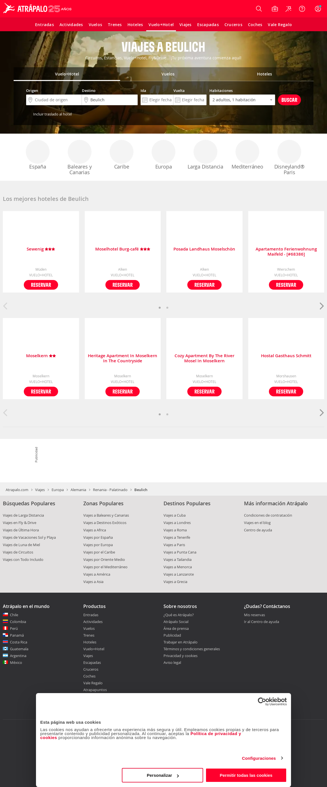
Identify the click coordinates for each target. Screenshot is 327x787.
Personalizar (163, 775)
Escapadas (92, 662)
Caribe (121, 155)
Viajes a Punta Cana (180, 552)
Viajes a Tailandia (178, 559)
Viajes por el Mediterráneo (105, 566)
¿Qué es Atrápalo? (179, 614)
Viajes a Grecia (175, 581)
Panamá (17, 635)
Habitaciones (221, 90)
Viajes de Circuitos (18, 552)
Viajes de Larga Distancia (23, 515)
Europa (163, 155)
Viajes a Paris (174, 544)
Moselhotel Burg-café (122, 249)
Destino (88, 90)
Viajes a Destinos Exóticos (104, 522)
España (38, 155)
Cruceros (90, 669)
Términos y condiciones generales (192, 648)
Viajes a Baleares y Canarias (106, 515)
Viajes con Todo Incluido (23, 559)
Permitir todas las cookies (246, 775)
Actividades (93, 621)
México (16, 662)
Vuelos (89, 628)
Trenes (88, 635)
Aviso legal (172, 662)
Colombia (18, 621)
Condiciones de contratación (268, 515)
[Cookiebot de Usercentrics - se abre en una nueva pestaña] (262, 701)
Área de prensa (176, 628)
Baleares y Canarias (80, 158)
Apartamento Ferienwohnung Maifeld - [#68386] (286, 252)
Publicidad (172, 635)
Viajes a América (96, 574)
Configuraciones (259, 758)
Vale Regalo (93, 682)
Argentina (18, 655)
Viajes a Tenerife (177, 537)
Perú (14, 628)
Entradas (90, 614)
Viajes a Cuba (175, 515)
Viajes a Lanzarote (179, 574)
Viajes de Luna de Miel (21, 544)
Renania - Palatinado (110, 489)
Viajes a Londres (177, 522)
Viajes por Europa (98, 544)
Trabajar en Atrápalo (181, 642)
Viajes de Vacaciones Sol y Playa (29, 537)
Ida (143, 90)
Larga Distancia (205, 155)
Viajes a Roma (175, 530)
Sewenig (41, 249)
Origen (32, 90)
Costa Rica (18, 642)
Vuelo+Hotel (93, 648)
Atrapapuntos (95, 689)
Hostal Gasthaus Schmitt (286, 356)
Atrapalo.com (17, 489)
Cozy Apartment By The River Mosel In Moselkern (204, 358)
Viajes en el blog (257, 522)
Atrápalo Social (176, 621)
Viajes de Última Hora (21, 530)
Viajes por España (98, 537)
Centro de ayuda (258, 530)
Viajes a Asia (93, 581)
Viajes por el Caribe (99, 552)
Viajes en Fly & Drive (19, 522)
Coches (89, 676)
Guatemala (19, 648)
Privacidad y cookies (181, 655)
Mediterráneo (247, 155)
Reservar (41, 284)
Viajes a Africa (94, 530)
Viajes (40, 489)
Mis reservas (254, 615)
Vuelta (179, 90)
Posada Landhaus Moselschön (204, 249)
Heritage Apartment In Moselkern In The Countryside (122, 358)
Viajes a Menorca (178, 566)
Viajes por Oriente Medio (104, 559)
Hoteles (89, 642)
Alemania (78, 489)
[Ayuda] (302, 8)
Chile (14, 614)
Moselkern (41, 356)
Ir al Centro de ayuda (261, 622)
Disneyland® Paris (289, 158)
